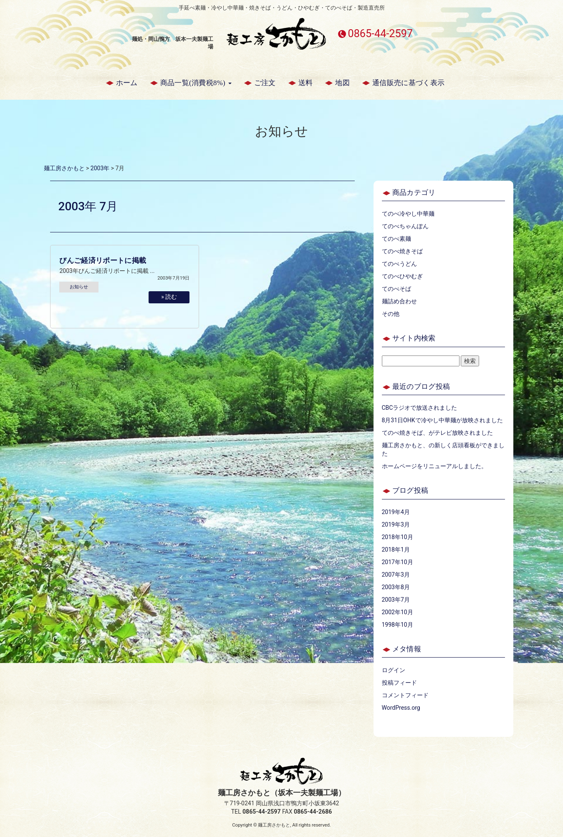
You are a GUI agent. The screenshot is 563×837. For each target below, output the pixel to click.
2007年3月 (396, 574)
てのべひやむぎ (402, 276)
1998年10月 (397, 624)
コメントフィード (405, 695)
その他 (390, 313)
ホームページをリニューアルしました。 (434, 466)
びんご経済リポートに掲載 (102, 260)
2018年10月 (397, 537)
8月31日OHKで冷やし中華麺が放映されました (442, 420)
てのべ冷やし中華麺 (408, 213)
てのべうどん (399, 263)
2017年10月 (397, 562)
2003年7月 (396, 599)
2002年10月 (397, 612)
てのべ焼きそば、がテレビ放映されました (437, 432)
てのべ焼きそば (402, 251)
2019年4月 (396, 512)
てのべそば (396, 288)
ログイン (393, 670)
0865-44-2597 (380, 34)
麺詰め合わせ (399, 301)
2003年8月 (396, 587)
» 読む (169, 296)
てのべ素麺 (396, 238)
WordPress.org (401, 707)
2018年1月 (396, 549)
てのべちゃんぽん (405, 226)
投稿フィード (399, 682)
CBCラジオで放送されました (419, 407)
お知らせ (79, 287)
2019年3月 (396, 524)
